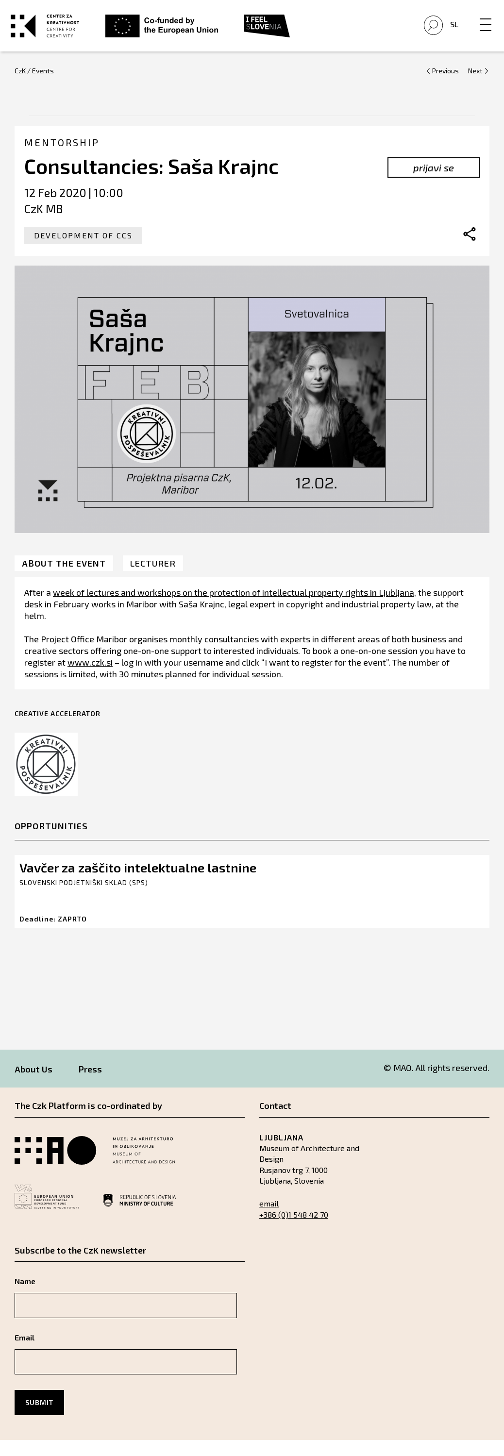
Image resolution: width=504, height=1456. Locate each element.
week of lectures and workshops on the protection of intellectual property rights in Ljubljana (233, 607)
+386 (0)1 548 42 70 (293, 1230)
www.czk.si (90, 677)
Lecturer (153, 578)
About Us (33, 1085)
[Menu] (481, 22)
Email (24, 1353)
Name (25, 1297)
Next (475, 87)
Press (90, 1085)
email (269, 1219)
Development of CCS (83, 251)
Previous (445, 87)
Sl (450, 32)
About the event (64, 578)
